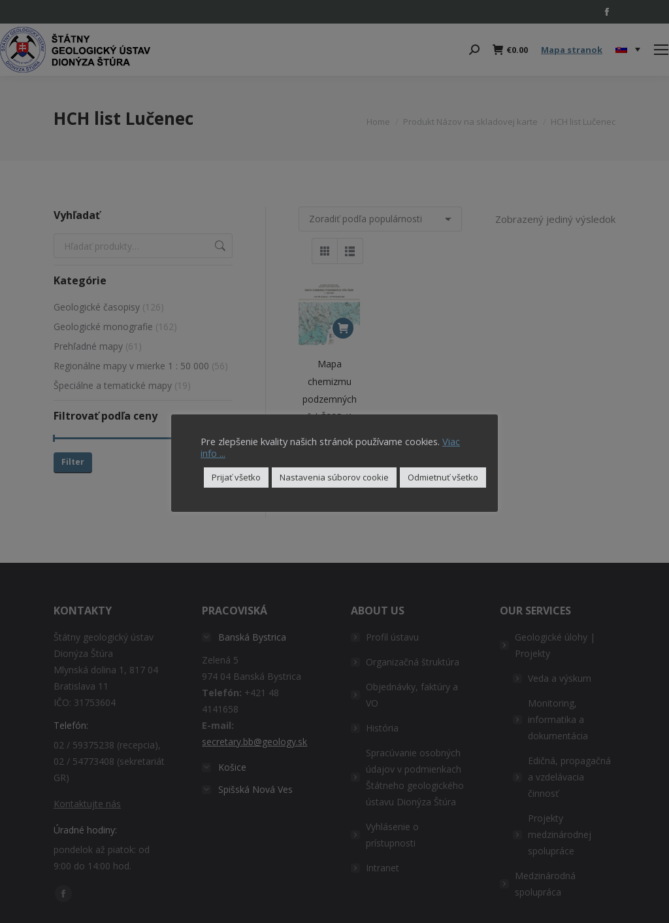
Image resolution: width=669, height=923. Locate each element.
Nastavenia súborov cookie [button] (334, 477)
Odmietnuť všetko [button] (443, 477)
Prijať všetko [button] (236, 477)
